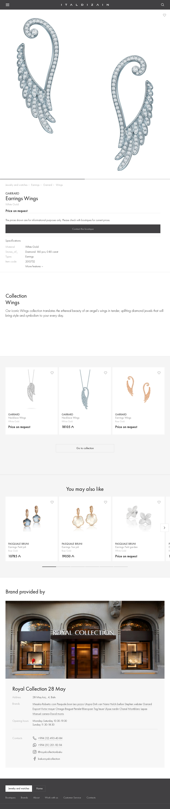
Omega (60, 709)
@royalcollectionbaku (47, 752)
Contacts (91, 797)
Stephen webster (133, 704)
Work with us (51, 797)
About (36, 797)
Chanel (123, 709)
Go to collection (85, 448)
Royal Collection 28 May (39, 688)
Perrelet (77, 709)
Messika (37, 704)
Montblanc (134, 709)
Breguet (69, 709)
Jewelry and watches (16, 185)
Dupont (36, 709)
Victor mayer (48, 709)
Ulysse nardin (112, 709)
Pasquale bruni (64, 704)
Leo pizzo (78, 704)
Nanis (106, 704)
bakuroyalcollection (46, 759)
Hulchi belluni (117, 704)
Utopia (88, 704)
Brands (24, 797)
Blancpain (87, 709)
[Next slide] (164, 528)
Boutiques (10, 797)
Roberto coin (49, 704)
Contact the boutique (83, 229)
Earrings (35, 185)
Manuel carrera (41, 714)
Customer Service (72, 797)
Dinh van (97, 704)
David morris (57, 714)
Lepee (144, 709)
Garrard (47, 185)
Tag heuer (99, 709)
